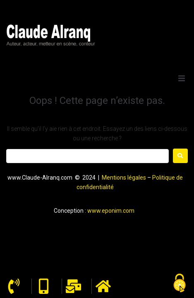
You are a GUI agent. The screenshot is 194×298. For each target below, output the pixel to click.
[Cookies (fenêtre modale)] (179, 283)
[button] (181, 78)
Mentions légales (124, 177)
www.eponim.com (110, 210)
